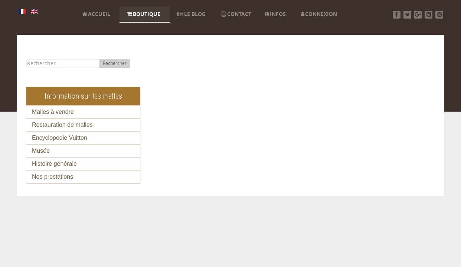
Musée (41, 151)
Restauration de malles (62, 125)
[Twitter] (407, 15)
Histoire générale (54, 164)
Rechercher (115, 63)
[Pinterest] (428, 15)
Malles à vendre (53, 112)
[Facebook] (396, 15)
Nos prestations (52, 177)
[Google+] (418, 15)
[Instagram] (439, 15)
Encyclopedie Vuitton (59, 138)
